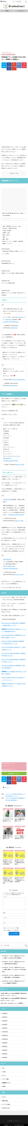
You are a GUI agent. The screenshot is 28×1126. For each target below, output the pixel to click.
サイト (4, 923)
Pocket (24, 65)
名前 (4, 912)
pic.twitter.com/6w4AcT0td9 (10, 460)
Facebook (9, 66)
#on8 (20, 317)
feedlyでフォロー (14, 773)
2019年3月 (4, 1020)
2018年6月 (4, 1053)
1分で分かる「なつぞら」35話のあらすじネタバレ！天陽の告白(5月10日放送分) (13, 962)
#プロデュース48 (15, 456)
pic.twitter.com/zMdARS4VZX (11, 321)
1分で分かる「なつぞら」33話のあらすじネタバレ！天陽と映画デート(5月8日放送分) (13, 976)
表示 (17, 173)
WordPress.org (6, 1108)
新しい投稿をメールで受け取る (11, 930)
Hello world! (4, 1003)
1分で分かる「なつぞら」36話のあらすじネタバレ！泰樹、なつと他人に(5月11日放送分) (13, 957)
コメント (5, 896)
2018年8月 (4, 1046)
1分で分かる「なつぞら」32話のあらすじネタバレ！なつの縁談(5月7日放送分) (13, 982)
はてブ (19, 65)
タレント (7, 787)
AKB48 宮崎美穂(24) (7, 218)
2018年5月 (4, 1057)
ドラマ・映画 (5, 1079)
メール (5, 917)
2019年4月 (4, 1017)
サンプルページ (21, 10)
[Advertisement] (14, 33)
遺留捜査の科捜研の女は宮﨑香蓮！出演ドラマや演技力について (8, 837)
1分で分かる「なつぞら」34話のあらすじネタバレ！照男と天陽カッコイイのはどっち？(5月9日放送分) (8, 880)
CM (3, 1068)
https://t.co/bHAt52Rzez (18, 379)
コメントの (6, 1104)
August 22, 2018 (19, 520)
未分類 (3, 1086)
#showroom (8, 319)
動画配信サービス (6, 1082)
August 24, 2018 (19, 464)
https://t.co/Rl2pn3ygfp (9, 566)
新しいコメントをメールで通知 (11, 928)
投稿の (5, 1100)
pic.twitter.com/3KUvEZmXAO (16, 514)
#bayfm (17, 317)
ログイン (4, 1097)
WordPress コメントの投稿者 (15, 1003)
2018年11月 (5, 1035)
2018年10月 (5, 1039)
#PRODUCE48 (7, 458)
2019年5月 (4, 1013)
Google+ (14, 66)
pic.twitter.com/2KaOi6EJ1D (10, 568)
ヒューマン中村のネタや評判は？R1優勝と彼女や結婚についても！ (20, 820)
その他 (3, 1071)
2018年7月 (4, 1050)
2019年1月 (4, 1028)
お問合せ (7, 10)
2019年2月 (4, 1024)
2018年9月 (4, 1042)
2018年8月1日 (14, 327)
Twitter (4, 65)
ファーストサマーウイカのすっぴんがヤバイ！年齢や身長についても (8, 820)
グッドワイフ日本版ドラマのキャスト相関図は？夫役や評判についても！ (19, 837)
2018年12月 (5, 1031)
